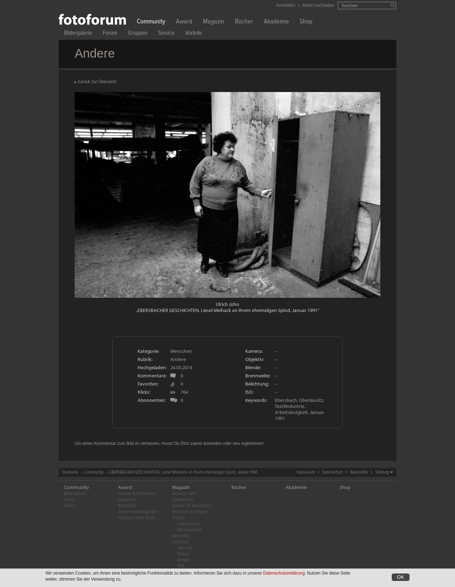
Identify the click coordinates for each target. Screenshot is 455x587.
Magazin (213, 22)
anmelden (212, 443)
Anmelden (285, 5)
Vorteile (193, 34)
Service (166, 34)
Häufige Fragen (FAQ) (136, 518)
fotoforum (180, 542)
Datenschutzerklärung (284, 573)
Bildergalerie (78, 34)
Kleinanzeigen (189, 530)
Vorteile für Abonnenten (192, 506)
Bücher (244, 22)
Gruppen (138, 34)
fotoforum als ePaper (190, 512)
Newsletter (359, 472)
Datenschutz (332, 472)
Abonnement (182, 500)
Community (151, 22)
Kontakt (183, 560)
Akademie (276, 22)
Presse (183, 554)
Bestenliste (127, 506)
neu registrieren (247, 443)
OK (400, 577)
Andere (178, 359)
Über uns (185, 548)
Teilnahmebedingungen (138, 512)
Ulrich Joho (227, 304)
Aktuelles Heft (184, 494)
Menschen (181, 351)
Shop (306, 22)
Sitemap (382, 472)
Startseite (70, 472)
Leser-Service (188, 524)
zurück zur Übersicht (96, 81)
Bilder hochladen (318, 5)
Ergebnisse (127, 500)
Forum (110, 34)
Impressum (305, 472)
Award (184, 22)
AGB (180, 566)
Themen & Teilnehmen (137, 494)
